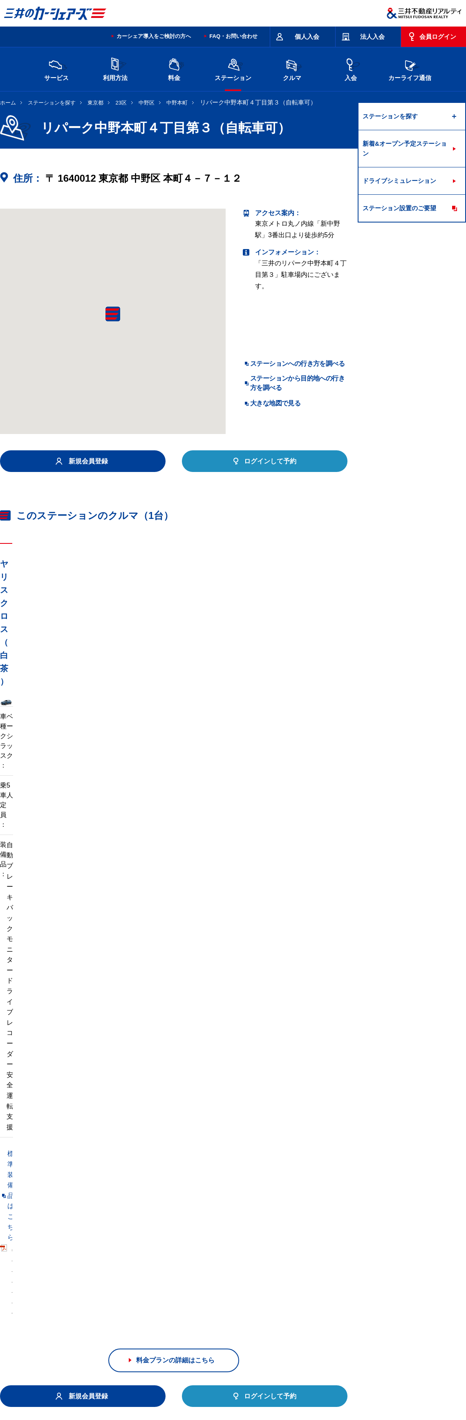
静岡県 (178, 1296)
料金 (174, 68)
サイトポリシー (59, 1352)
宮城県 (110, 1283)
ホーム (8, 103)
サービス (56, 68)
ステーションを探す (52, 103)
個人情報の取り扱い (331, 1385)
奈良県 (350, 1296)
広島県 (75, 1309)
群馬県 (213, 1283)
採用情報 (133, 1385)
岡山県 (384, 1296)
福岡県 (144, 1309)
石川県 (110, 1296)
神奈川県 (353, 1283)
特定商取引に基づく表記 (229, 1352)
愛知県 (213, 1296)
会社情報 (104, 1385)
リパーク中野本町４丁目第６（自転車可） (199, 1180)
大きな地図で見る (275, 403)
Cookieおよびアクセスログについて (402, 1385)
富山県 (75, 1296)
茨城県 (144, 1283)
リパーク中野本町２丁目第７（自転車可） (245, 1163)
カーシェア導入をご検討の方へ (153, 36)
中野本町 (177, 103)
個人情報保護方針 (221, 1385)
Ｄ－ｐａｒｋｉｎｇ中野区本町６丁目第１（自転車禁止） (85, 1163)
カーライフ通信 (409, 68)
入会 (351, 68)
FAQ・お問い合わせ (233, 36)
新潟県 (384, 1283)
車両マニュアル (118, 799)
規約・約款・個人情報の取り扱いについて (138, 1352)
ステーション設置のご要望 (399, 208)
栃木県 (178, 1283)
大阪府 (281, 1296)
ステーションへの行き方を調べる (297, 363)
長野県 (144, 1296)
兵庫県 (316, 1296)
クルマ (292, 68)
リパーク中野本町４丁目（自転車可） (55, 1196)
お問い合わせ (17, 1352)
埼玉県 (247, 1283)
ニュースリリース (172, 1385)
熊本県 (178, 1309)
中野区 (147, 103)
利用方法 (115, 68)
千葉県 (281, 1283)
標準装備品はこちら (36, 799)
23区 (121, 103)
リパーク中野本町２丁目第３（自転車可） (62, 1180)
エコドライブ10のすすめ (336, 1352)
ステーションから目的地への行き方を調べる (297, 383)
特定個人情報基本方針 (275, 1385)
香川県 (110, 1309)
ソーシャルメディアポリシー (126, 1394)
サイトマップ (283, 1352)
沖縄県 (213, 1309)
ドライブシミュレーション (399, 180)
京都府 (247, 1296)
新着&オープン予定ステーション (405, 148)
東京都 (95, 103)
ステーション (233, 68)
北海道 (75, 1283)
